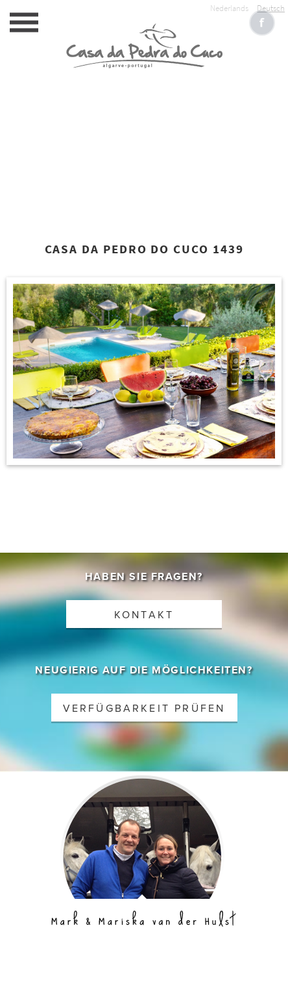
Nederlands (229, 8)
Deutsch (271, 8)
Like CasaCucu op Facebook (262, 23)
